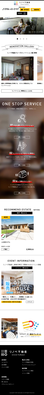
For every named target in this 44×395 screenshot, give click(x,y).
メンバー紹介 (5, 367)
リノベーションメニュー (29, 364)
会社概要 (4, 364)
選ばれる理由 (26, 359)
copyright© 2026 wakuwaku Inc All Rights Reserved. (22, 392)
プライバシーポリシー (8, 384)
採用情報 (4, 377)
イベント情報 (26, 373)
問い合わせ (5, 381)
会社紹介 (4, 359)
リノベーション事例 (27, 370)
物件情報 (24, 368)
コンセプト (5, 362)
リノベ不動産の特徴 (27, 362)
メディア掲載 (5, 379)
